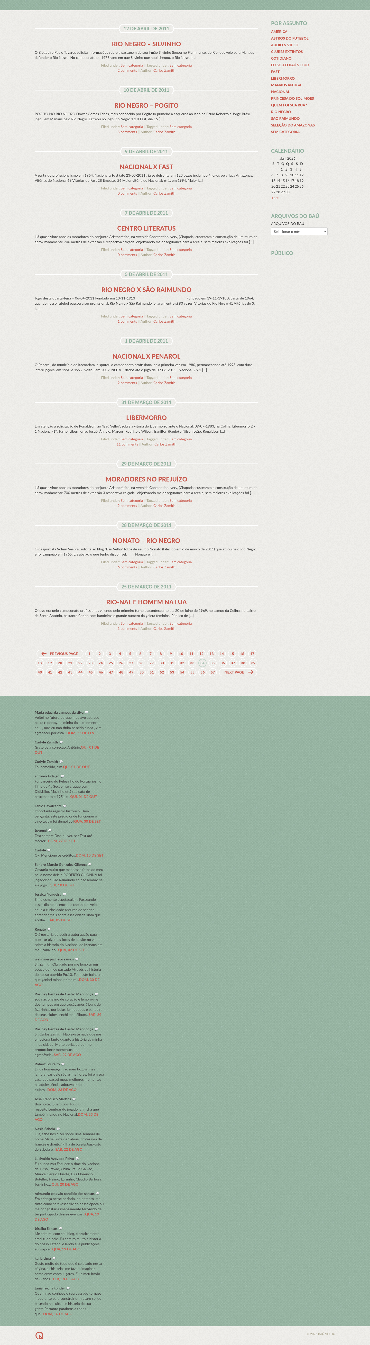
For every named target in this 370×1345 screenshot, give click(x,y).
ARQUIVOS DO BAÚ (287, 223)
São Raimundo (285, 118)
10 (181, 653)
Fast (275, 71)
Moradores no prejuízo (146, 479)
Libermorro (146, 417)
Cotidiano (281, 58)
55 (192, 672)
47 (111, 672)
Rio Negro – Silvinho (146, 44)
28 (141, 663)
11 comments (127, 444)
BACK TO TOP (59, 1335)
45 (91, 672)
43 (70, 672)
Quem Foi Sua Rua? (289, 105)
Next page (234, 672)
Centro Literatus (146, 228)
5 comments (127, 132)
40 (40, 672)
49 (131, 672)
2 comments (127, 70)
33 (192, 663)
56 (202, 672)
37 (233, 663)
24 (101, 663)
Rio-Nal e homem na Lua (146, 602)
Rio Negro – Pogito (146, 105)
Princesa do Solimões (292, 98)
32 (182, 663)
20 (60, 663)
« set (275, 197)
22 (80, 663)
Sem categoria (132, 65)
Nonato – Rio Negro (146, 540)
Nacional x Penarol (146, 356)
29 (152, 663)
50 (142, 672)
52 (162, 672)
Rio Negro (281, 112)
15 (232, 653)
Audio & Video (284, 45)
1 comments (127, 321)
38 (243, 663)
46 (101, 672)
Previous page (64, 653)
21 (70, 663)
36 (223, 663)
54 (182, 672)
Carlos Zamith (164, 70)
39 (253, 663)
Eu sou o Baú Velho (290, 65)
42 (60, 672)
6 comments (127, 567)
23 (90, 663)
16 (242, 653)
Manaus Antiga (286, 85)
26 (121, 663)
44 (80, 672)
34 (202, 663)
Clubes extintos (287, 51)
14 (222, 653)
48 (121, 672)
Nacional (280, 91)
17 (252, 653)
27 (131, 663)
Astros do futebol (289, 38)
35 (212, 663)
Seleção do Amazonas (293, 125)
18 (40, 663)
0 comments (127, 193)
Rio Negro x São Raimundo (146, 289)
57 (213, 672)
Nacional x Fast (146, 166)
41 (50, 672)
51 (152, 672)
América (279, 31)
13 (211, 653)
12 (201, 653)
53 (172, 672)
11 (191, 653)
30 (162, 663)
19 (50, 663)
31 (172, 663)
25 (111, 663)
